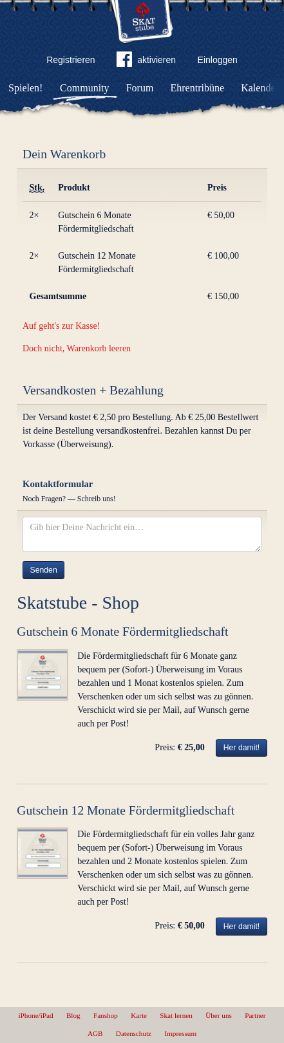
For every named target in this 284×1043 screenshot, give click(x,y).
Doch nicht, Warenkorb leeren (77, 348)
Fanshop (105, 1015)
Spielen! (25, 87)
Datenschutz (133, 1033)
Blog (73, 1015)
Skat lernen (176, 1015)
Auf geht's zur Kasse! (61, 326)
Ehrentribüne (198, 87)
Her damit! (241, 747)
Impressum (180, 1033)
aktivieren (146, 62)
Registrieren (70, 60)
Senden (43, 570)
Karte (139, 1015)
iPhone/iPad (36, 1015)
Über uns (218, 1015)
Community (84, 87)
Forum (140, 87)
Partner (255, 1015)
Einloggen (218, 60)
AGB (95, 1033)
